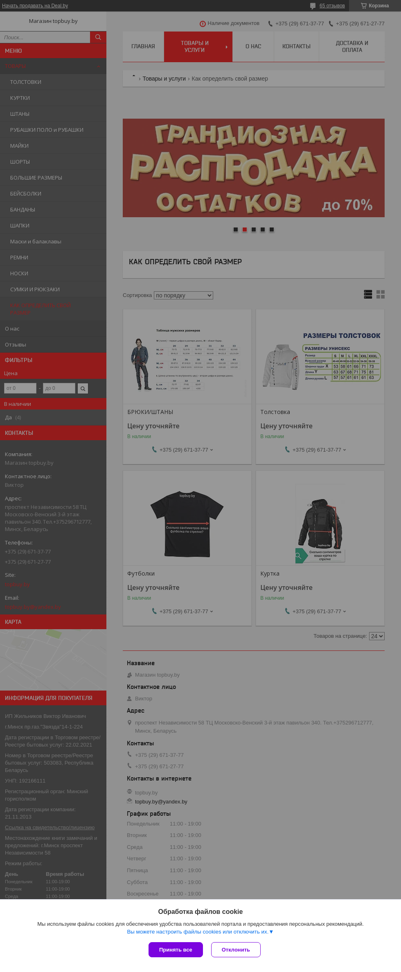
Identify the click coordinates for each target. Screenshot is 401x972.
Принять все (175, 950)
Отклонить (236, 950)
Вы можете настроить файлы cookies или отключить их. (197, 932)
